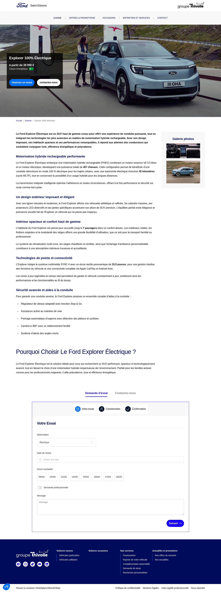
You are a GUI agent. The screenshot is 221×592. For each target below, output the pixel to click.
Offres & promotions (82, 18)
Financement (129, 555)
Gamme (57, 18)
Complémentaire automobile (136, 564)
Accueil (19, 121)
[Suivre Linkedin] (47, 564)
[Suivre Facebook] (18, 564)
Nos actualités (161, 559)
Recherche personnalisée (135, 572)
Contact (162, 18)
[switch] (39, 487)
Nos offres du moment (165, 555)
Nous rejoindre (198, 588)
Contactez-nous (125, 393)
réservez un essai (22, 82)
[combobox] (110, 460)
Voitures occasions (98, 551)
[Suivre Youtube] (39, 564)
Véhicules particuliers (69, 555)
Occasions (109, 18)
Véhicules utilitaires (68, 559)
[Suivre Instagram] (25, 564)
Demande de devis (132, 568)
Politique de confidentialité (127, 588)
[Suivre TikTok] (32, 564)
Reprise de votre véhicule (135, 559)
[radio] (66, 442)
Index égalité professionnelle (174, 588)
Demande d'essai (96, 393)
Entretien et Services (136, 18)
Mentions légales (151, 588)
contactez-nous (49, 82)
